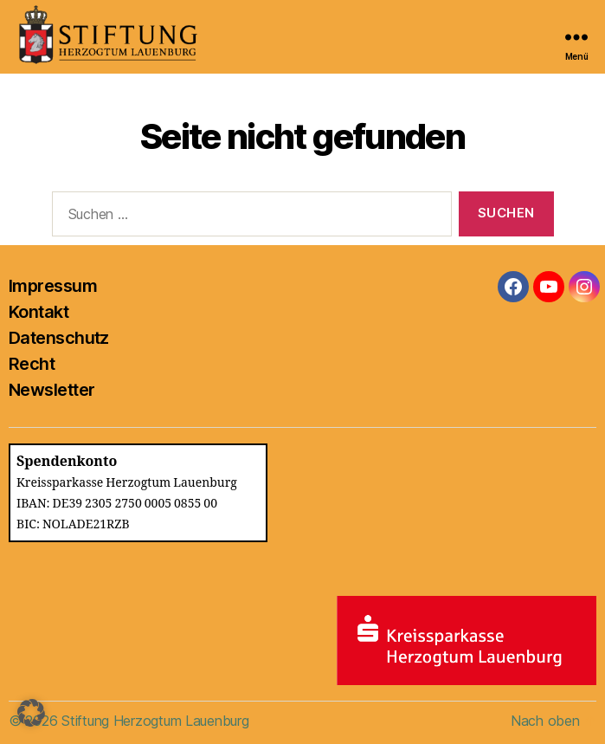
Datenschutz (59, 337)
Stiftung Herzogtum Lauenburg (154, 720)
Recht (32, 363)
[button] (31, 713)
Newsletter (51, 389)
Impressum (53, 285)
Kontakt (38, 311)
